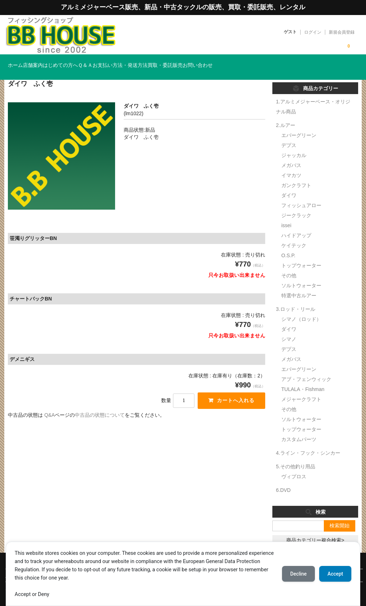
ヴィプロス (293, 466)
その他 (288, 265)
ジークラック (296, 205)
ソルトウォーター (301, 275)
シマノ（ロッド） (301, 309)
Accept (335, 574)
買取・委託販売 (242, 62)
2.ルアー (285, 115)
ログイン (312, 32)
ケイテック (293, 235)
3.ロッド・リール (295, 299)
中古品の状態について (100, 405)
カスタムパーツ (298, 429)
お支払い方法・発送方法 (182, 62)
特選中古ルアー (298, 285)
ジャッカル (293, 145)
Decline (297, 574)
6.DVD (283, 480)
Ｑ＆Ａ (133, 62)
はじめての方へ (93, 62)
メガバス (291, 155)
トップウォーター (301, 255)
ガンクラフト (296, 175)
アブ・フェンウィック (306, 369)
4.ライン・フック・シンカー (308, 442)
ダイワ (288, 185)
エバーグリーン (298, 125)
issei (286, 215)
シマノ (288, 329)
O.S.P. (288, 245)
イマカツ (291, 165)
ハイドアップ (296, 225)
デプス (288, 135)
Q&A (49, 405)
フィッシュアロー (301, 195)
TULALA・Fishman (303, 379)
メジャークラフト (301, 389)
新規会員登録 (342, 32)
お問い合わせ (289, 62)
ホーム (19, 62)
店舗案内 (51, 62)
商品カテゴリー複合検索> (315, 530)
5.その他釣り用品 (295, 456)
